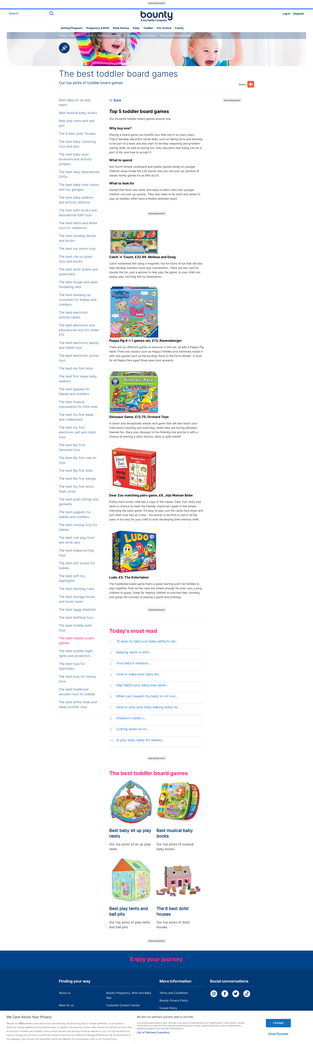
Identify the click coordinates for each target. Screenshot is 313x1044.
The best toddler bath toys (75, 628)
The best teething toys (76, 617)
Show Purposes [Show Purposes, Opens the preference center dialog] (278, 1039)
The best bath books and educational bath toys (78, 212)
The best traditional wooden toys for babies (77, 691)
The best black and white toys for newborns (78, 225)
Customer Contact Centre (123, 1005)
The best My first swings (77, 478)
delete (45, 13)
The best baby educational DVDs (79, 174)
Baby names (121, 28)
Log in (286, 13)
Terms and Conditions (173, 992)
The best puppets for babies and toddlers (75, 514)
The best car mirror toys (77, 249)
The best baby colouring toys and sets (77, 144)
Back (115, 100)
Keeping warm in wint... (133, 652)
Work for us (66, 1005)
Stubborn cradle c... (131, 718)
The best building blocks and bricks (77, 238)
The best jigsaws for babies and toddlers (74, 391)
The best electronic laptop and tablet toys (79, 345)
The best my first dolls (76, 368)
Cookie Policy (168, 1008)
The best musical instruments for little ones (78, 404)
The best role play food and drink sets (76, 540)
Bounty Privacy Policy (173, 1000)
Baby (136, 28)
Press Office (67, 1012)
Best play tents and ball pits (76, 123)
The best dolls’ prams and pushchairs (78, 271)
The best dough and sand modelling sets (78, 284)
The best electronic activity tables (73, 315)
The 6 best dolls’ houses (77, 134)
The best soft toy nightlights (72, 578)
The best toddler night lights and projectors (76, 653)
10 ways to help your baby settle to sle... (147, 641)
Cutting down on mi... (132, 729)
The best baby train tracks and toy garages (79, 187)
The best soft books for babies (77, 565)
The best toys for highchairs (72, 666)
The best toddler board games (76, 640)
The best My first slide (76, 470)
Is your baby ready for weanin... (140, 740)
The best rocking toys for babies (78, 527)
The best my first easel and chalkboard (76, 417)
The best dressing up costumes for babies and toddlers (77, 299)
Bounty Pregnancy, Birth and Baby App (128, 995)
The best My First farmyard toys (72, 447)
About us (64, 992)
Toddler (148, 28)
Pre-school (164, 28)
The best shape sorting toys (76, 553)
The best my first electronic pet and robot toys (77, 432)
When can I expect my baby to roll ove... (146, 696)
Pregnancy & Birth (97, 28)
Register (298, 13)
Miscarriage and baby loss (123, 1012)
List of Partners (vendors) (153, 1038)
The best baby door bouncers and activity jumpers (75, 159)
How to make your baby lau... (138, 674)
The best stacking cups (76, 589)
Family (179, 28)
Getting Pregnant (71, 28)
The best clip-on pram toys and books (75, 259)
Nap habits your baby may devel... (142, 685)
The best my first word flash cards (76, 489)
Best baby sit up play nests (75, 102)
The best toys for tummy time (77, 679)
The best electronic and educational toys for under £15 (79, 330)
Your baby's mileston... (133, 663)
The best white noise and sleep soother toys (78, 704)
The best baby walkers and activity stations (76, 200)
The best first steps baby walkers (78, 378)
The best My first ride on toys (77, 460)
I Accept (278, 1029)
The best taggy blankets (77, 609)
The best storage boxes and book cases (77, 599)
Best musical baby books (78, 113)
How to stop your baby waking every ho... (148, 707)
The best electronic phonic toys (79, 358)
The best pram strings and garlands (79, 501)
